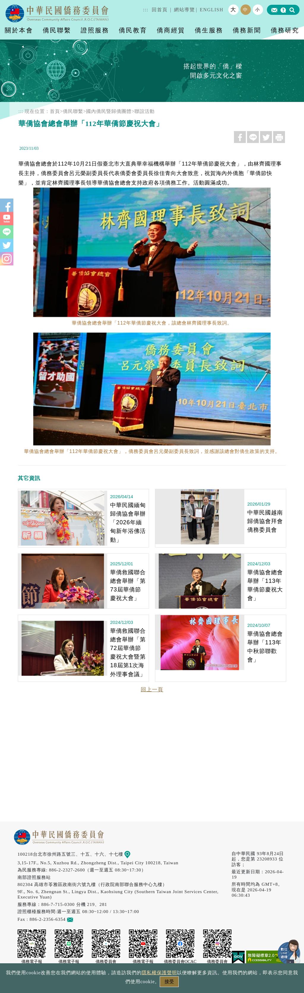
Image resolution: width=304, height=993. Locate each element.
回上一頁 (152, 690)
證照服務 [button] (95, 30)
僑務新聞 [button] (247, 30)
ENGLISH (212, 9)
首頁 (55, 111)
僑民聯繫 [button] (57, 30)
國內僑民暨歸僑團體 (109, 111)
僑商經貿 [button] (171, 30)
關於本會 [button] (19, 30)
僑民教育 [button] (133, 30)
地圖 (131, 854)
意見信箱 (79, 919)
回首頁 (159, 9)
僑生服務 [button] (209, 30)
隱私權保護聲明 (159, 972)
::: (145, 9)
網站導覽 (184, 9)
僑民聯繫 (73, 111)
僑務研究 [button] (285, 30)
